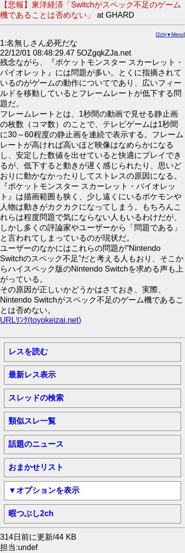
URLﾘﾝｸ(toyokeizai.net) (40, 320)
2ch (161, 34)
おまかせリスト (36, 467)
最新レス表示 (32, 374)
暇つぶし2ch (31, 513)
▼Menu (175, 34)
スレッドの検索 (36, 398)
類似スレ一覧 (32, 421)
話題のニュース (36, 444)
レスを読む (28, 351)
